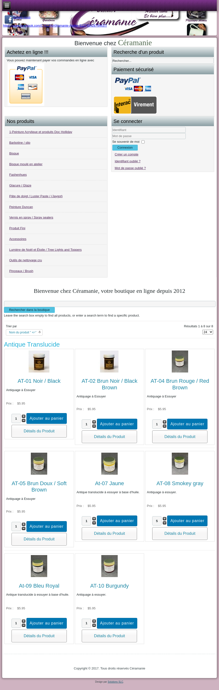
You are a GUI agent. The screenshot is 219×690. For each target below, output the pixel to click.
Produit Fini (17, 228)
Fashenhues (18, 174)
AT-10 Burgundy (109, 586)
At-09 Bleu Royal (39, 586)
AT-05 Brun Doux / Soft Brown (39, 486)
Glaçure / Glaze (20, 185)
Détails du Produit (39, 431)
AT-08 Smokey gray (179, 483)
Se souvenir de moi (125, 141)
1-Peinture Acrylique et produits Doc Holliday (40, 132)
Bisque (14, 153)
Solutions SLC (115, 681)
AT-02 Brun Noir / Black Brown (109, 384)
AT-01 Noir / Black (39, 381)
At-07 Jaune (109, 483)
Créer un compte (126, 154)
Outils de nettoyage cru (25, 260)
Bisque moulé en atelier (26, 164)
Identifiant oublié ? (128, 161)
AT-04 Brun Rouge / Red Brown (180, 384)
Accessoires (17, 239)
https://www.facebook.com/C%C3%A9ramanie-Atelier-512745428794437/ (55, 25)
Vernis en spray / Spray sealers (31, 217)
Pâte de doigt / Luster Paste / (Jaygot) (36, 196)
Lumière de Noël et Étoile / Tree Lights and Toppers (45, 250)
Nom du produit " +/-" (22, 332)
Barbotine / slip (19, 142)
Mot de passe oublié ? (130, 168)
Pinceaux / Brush (21, 271)
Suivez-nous (18, 17)
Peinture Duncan (21, 207)
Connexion (125, 147)
